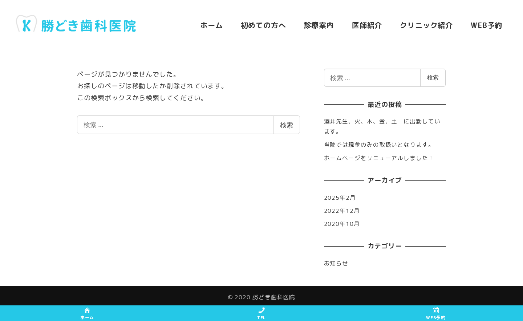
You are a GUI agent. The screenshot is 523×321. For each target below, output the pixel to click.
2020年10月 (342, 224)
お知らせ (336, 263)
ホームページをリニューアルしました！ (379, 158)
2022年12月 (342, 211)
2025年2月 (340, 198)
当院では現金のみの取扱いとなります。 (379, 145)
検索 (286, 125)
